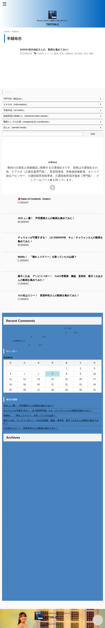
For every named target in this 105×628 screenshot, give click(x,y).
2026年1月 (8, 457)
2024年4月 (8, 517)
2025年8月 (8, 471)
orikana (70, 332)
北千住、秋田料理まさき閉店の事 (16, 337)
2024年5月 (8, 514)
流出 (89, 53)
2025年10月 (9, 465)
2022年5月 (8, 583)
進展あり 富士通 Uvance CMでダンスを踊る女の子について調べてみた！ (33, 328)
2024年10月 (9, 500)
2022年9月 (8, 572)
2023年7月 (8, 543)
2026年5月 (8, 445)
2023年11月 (9, 532)
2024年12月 (9, 494)
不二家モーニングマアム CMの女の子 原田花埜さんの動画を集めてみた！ (34, 332)
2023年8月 (8, 540)
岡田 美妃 (37, 337)
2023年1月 (8, 560)
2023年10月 (9, 534)
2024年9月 (8, 503)
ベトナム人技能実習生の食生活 (15, 345)
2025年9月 (8, 468)
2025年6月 (8, 477)
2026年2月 (8, 454)
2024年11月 (9, 497)
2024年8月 (8, 506)
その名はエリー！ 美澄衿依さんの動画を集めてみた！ (48, 295)
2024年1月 (8, 526)
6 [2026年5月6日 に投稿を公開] (38, 374)
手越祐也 (71, 53)
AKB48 (40, 53)
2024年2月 (8, 523)
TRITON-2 (52, 24)
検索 (93, 134)
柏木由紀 (81, 53)
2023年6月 (8, 546)
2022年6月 (8, 581)
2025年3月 (8, 486)
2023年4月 (8, 552)
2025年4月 (8, 483)
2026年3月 (8, 451)
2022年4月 (8, 586)
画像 (94, 53)
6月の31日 (7, 341)
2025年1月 (8, 491)
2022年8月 (8, 575)
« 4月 (6, 394)
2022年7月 (8, 578)
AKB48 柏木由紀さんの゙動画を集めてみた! (44, 49)
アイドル (50, 53)
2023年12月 (9, 529)
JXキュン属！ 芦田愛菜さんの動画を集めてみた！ (46, 218)
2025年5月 (8, 480)
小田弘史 (34, 345)
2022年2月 (8, 592)
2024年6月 (8, 511)
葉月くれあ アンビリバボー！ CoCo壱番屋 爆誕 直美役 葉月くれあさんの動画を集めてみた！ (51, 421)
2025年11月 (9, 463)
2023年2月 (8, 557)
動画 (58, 53)
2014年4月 (8, 595)
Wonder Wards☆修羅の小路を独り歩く (57, 613)
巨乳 (63, 53)
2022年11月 (9, 566)
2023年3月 (8, 555)
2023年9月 (8, 537)
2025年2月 (8, 488)
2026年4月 (8, 448)
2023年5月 (8, 549)
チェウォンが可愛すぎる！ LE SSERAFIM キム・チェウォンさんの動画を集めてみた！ (47, 410)
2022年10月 (9, 569)
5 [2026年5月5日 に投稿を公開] (24, 374)
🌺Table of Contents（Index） (35, 199)
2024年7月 (8, 509)
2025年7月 (8, 474)
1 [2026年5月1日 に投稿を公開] (66, 368)
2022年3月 (8, 589)
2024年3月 (8, 520)
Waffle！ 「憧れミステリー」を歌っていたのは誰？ (48, 257)
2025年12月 (9, 460)
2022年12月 (9, 563)
